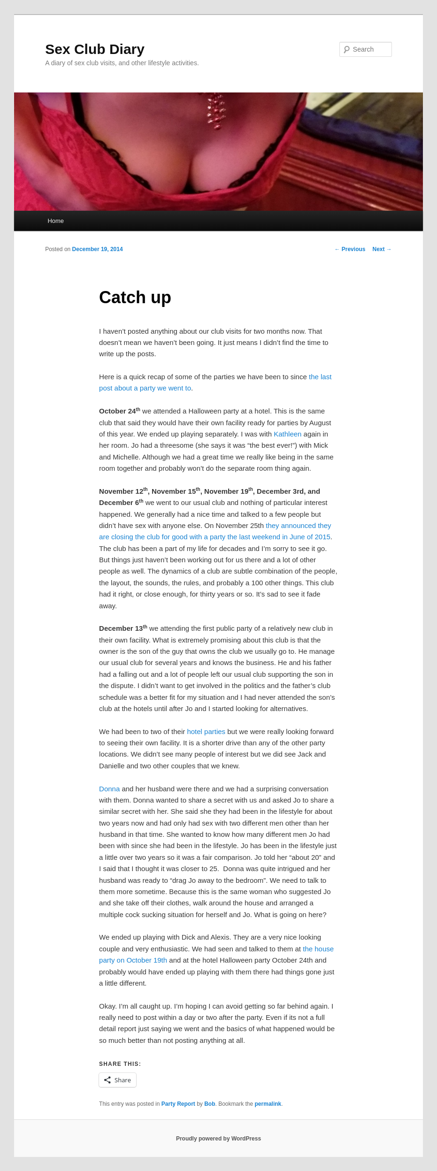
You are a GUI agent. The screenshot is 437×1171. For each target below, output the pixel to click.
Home (55, 220)
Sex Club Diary (95, 49)
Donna (109, 789)
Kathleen (287, 434)
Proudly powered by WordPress (218, 1138)
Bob (209, 1104)
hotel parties (206, 731)
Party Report (178, 1104)
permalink (268, 1104)
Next (381, 249)
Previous (349, 249)
